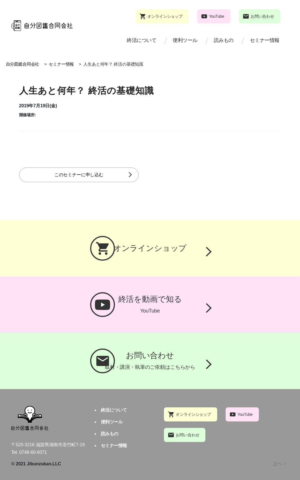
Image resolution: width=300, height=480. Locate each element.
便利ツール (185, 40)
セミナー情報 (264, 40)
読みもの (224, 40)
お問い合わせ (262, 16)
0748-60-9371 (33, 452)
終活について (141, 40)
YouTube (216, 16)
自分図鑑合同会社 (22, 64)
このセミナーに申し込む (85, 174)
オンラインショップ (165, 16)
